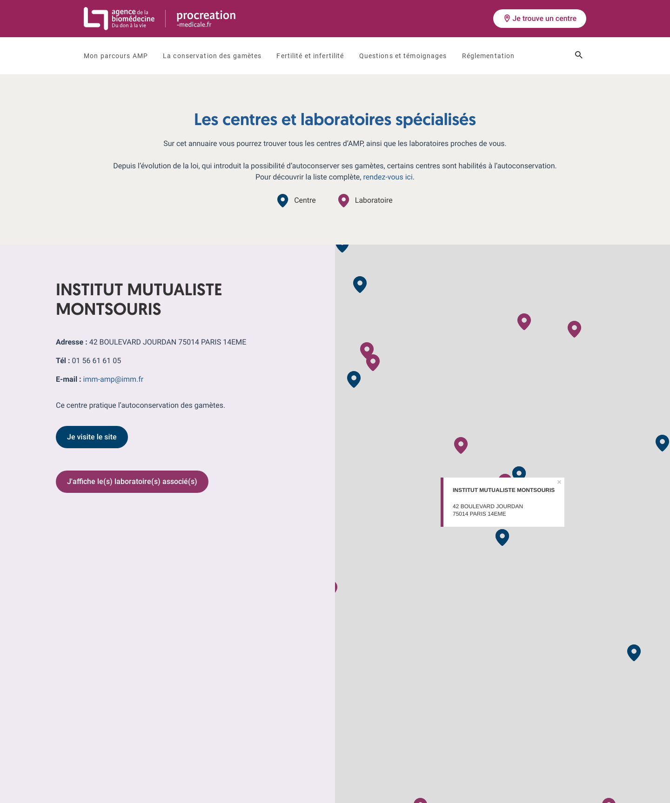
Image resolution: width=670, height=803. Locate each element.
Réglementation (488, 56)
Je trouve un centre (539, 18)
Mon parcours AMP (116, 56)
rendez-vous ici (387, 177)
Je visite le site (92, 436)
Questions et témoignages (403, 56)
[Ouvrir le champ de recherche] (578, 55)
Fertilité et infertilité (310, 56)
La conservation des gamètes (212, 56)
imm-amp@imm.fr (113, 379)
